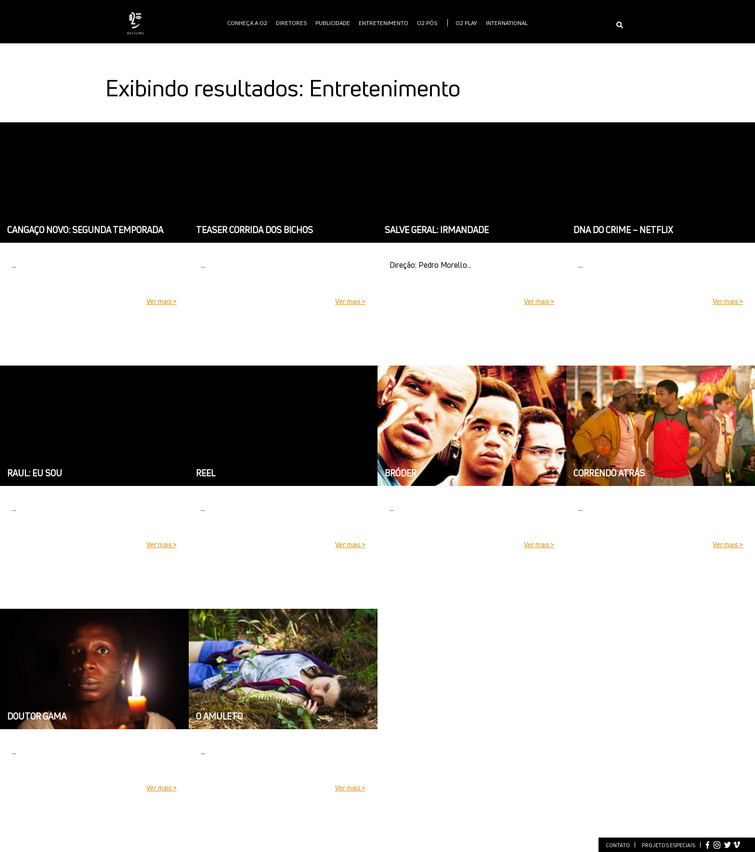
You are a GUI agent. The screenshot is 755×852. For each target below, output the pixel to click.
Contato (618, 845)
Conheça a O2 (247, 23)
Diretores (291, 23)
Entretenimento (383, 23)
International (507, 23)
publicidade (332, 23)
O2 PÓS (427, 23)
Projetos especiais (668, 845)
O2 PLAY (466, 23)
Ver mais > (161, 301)
